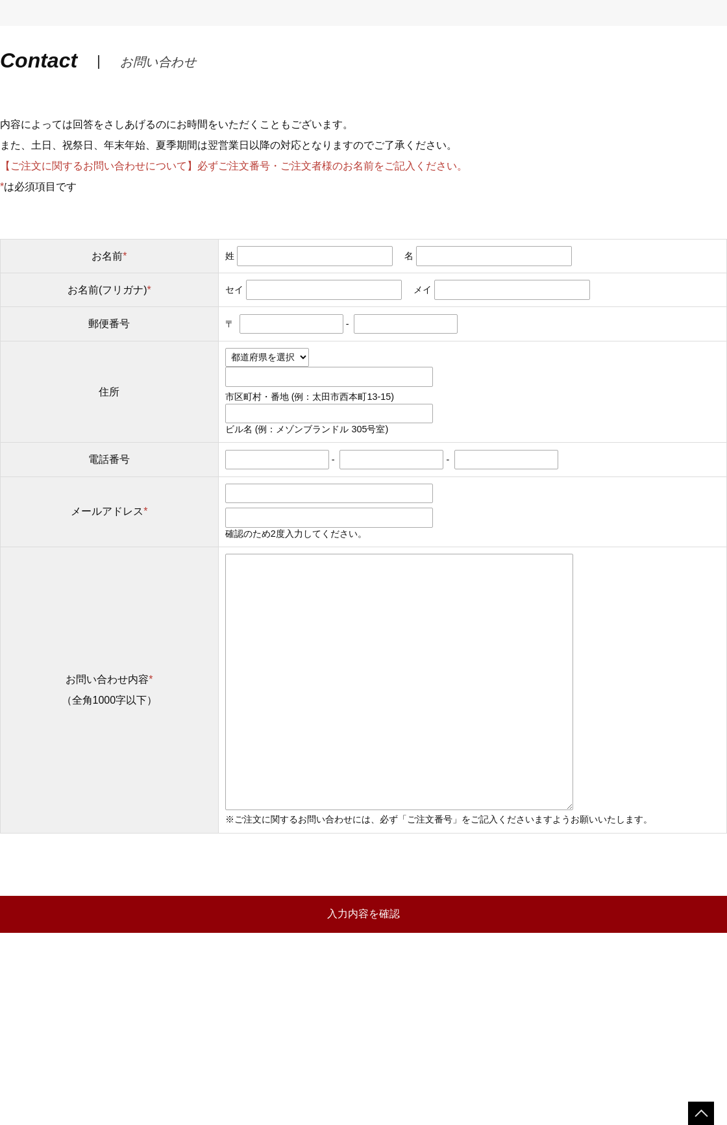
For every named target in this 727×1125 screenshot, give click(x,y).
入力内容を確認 (363, 913)
